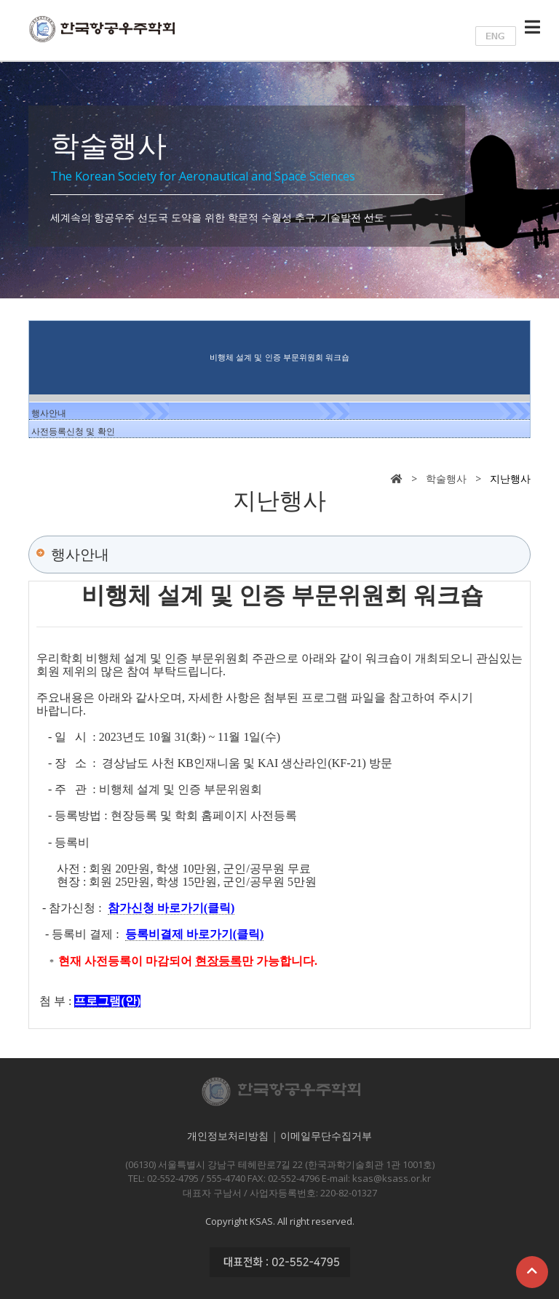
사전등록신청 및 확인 (73, 431)
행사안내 (48, 413)
